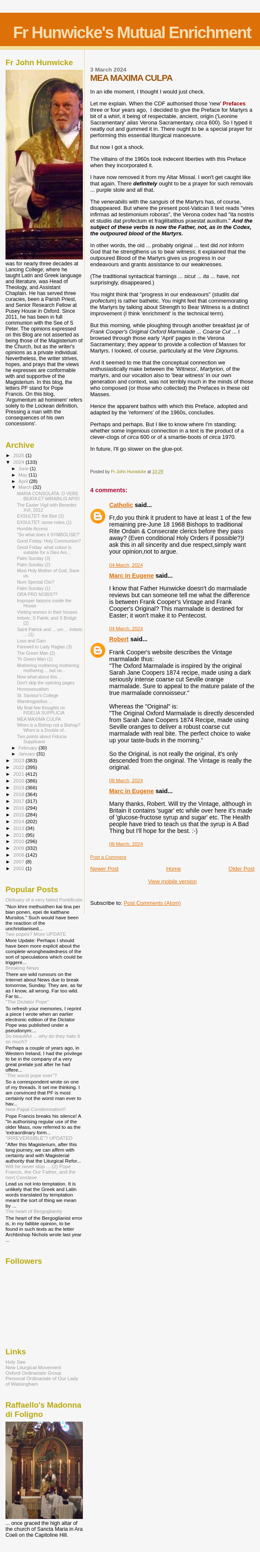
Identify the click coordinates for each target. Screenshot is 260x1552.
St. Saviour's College (37, 695)
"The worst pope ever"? (31, 1075)
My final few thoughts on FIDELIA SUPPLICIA (41, 710)
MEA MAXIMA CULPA (39, 719)
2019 (19, 787)
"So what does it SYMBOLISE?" (48, 534)
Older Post (242, 869)
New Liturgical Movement (33, 1367)
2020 (19, 780)
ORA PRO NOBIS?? (37, 594)
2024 (19, 462)
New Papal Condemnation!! (35, 1109)
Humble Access (32, 528)
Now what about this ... (39, 676)
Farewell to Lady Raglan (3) (44, 646)
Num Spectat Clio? (35, 581)
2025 (19, 455)
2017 (19, 801)
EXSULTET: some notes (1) (44, 522)
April (24, 481)
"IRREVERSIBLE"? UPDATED (39, 1138)
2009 (19, 848)
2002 (19, 868)
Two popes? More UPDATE (35, 934)
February (29, 747)
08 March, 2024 (125, 780)
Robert (119, 639)
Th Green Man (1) (34, 659)
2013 (19, 828)
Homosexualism (33, 689)
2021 (19, 774)
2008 (19, 854)
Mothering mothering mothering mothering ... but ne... (48, 668)
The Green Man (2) (36, 653)
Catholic (121, 505)
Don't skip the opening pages (45, 682)
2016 (19, 807)
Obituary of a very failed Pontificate (43, 899)
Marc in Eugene (131, 575)
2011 (19, 835)
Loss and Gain (31, 640)
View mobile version (172, 881)
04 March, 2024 (125, 565)
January (28, 753)
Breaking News (22, 967)
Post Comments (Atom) (152, 903)
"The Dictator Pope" (27, 1001)
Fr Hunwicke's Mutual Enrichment (132, 32)
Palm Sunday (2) (33, 564)
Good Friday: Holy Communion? (49, 540)
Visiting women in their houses (47, 612)
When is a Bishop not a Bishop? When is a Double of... (48, 727)
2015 (19, 814)
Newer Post (104, 869)
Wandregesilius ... (34, 701)
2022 (19, 767)
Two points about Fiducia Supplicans (41, 739)
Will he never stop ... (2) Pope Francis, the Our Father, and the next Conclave (40, 1171)
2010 (19, 841)
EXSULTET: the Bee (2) (40, 515)
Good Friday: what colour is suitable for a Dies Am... (44, 550)
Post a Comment (108, 857)
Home (173, 869)
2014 (19, 821)
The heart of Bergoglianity (33, 1211)
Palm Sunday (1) (33, 588)
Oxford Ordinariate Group (33, 1373)
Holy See (15, 1362)
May (24, 474)
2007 (19, 861)
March (26, 487)
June (24, 468)
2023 (19, 760)
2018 (19, 794)
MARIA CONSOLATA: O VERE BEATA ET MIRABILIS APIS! (48, 496)
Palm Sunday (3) (33, 558)
